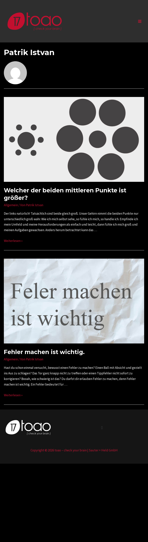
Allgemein (11, 205)
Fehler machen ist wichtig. (44, 352)
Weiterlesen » (13, 241)
